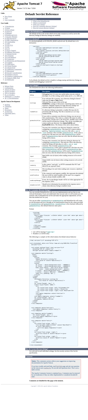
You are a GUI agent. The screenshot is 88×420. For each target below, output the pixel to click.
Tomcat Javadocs (10, 89)
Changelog (8, 106)
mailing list (47, 399)
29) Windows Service (11, 74)
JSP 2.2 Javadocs (10, 93)
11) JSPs (7, 43)
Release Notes (9, 86)
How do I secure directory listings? (44, 28)
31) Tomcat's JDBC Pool (12, 78)
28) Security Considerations (13, 73)
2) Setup (7, 28)
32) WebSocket (9, 80)
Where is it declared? (39, 23)
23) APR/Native (10, 64)
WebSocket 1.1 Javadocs (12, 96)
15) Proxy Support (10, 50)
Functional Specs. (10, 113)
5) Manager (8, 33)
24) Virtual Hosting (11, 66)
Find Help (59, 397)
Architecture (8, 111)
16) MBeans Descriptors (12, 52)
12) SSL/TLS (9, 45)
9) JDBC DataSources (11, 40)
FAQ (6, 18)
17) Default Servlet (10, 54)
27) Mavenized (9, 71)
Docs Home (8, 16)
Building (7, 105)
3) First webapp (9, 30)
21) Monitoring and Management (15, 61)
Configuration (9, 88)
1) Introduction (9, 26)
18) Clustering (9, 55)
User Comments (10, 20)
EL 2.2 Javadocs (10, 95)
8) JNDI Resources (10, 38)
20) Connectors (9, 59)
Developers (8, 110)
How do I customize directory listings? (45, 26)
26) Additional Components (13, 69)
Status (6, 108)
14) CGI (7, 49)
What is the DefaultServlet (41, 21)
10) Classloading (10, 42)
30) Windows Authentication (13, 76)
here (60, 404)
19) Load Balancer (10, 57)
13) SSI (7, 47)
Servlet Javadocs (10, 91)
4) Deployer (8, 31)
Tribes (7, 115)
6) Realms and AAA (11, 35)
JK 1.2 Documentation (11, 98)
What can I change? (39, 24)
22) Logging (8, 62)
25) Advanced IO (10, 67)
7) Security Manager (11, 37)
